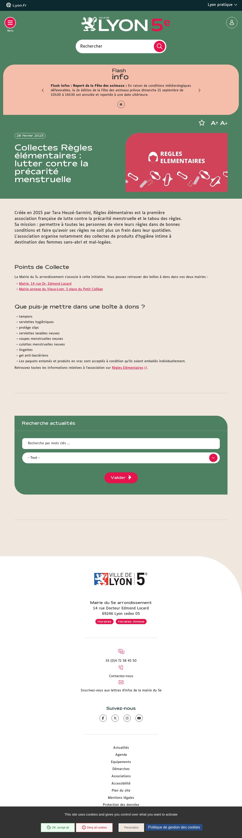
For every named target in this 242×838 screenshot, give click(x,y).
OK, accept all (58, 827)
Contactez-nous (121, 676)
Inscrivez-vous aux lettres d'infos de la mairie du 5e (121, 690)
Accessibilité (121, 783)
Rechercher (91, 46)
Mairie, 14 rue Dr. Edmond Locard (45, 283)
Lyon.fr (20, 5)
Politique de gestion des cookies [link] (174, 827)
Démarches (121, 769)
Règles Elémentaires (127, 367)
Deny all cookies (94, 827)
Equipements (121, 762)
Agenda (121, 754)
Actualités (121, 747)
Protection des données (121, 805)
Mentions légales (121, 797)
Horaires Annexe (131, 621)
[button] (42, 90)
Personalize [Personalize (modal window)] (131, 827)
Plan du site (121, 790)
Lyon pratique (222, 5)
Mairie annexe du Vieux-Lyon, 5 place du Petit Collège (61, 289)
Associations (121, 776)
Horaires (104, 621)
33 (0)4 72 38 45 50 (121, 660)
